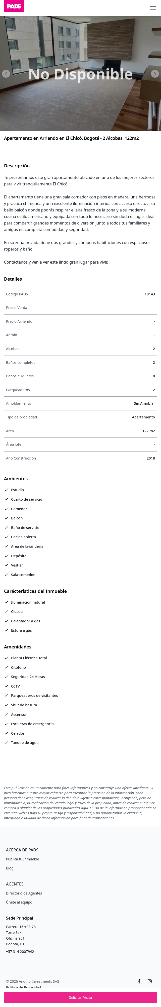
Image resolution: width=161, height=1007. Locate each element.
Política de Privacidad (23, 987)
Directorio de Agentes (24, 893)
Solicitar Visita (80, 997)
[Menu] (153, 8)
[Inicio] (14, 8)
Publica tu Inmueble (22, 859)
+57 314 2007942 (20, 951)
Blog (10, 868)
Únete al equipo (19, 902)
